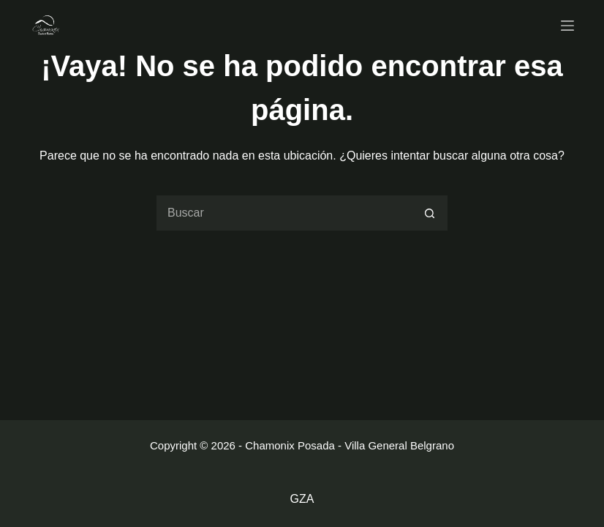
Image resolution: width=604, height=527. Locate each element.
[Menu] (567, 25)
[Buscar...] (284, 213)
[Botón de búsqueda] (430, 213)
